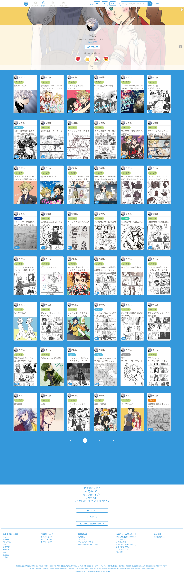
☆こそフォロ (92, 47)
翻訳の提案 (13, 534)
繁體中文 (6, 549)
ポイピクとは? (46, 537)
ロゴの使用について (123, 549)
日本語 (5, 557)
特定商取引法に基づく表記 (88, 544)
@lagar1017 (92, 42)
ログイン (92, 510)
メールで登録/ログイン (92, 523)
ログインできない (123, 547)
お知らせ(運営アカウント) (126, 537)
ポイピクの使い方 (47, 539)
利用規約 (81, 537)
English (6, 537)
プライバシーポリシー (86, 542)
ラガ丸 (92, 35)
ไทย (4, 552)
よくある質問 (121, 542)
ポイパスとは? (46, 542)
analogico (97, 572)
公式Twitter (120, 539)
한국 (4, 544)
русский (6, 555)
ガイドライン (83, 539)
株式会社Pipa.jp (160, 537)
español (6, 539)
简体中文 (6, 547)
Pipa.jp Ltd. (106, 572)
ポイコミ (119, 552)
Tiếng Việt (7, 542)
